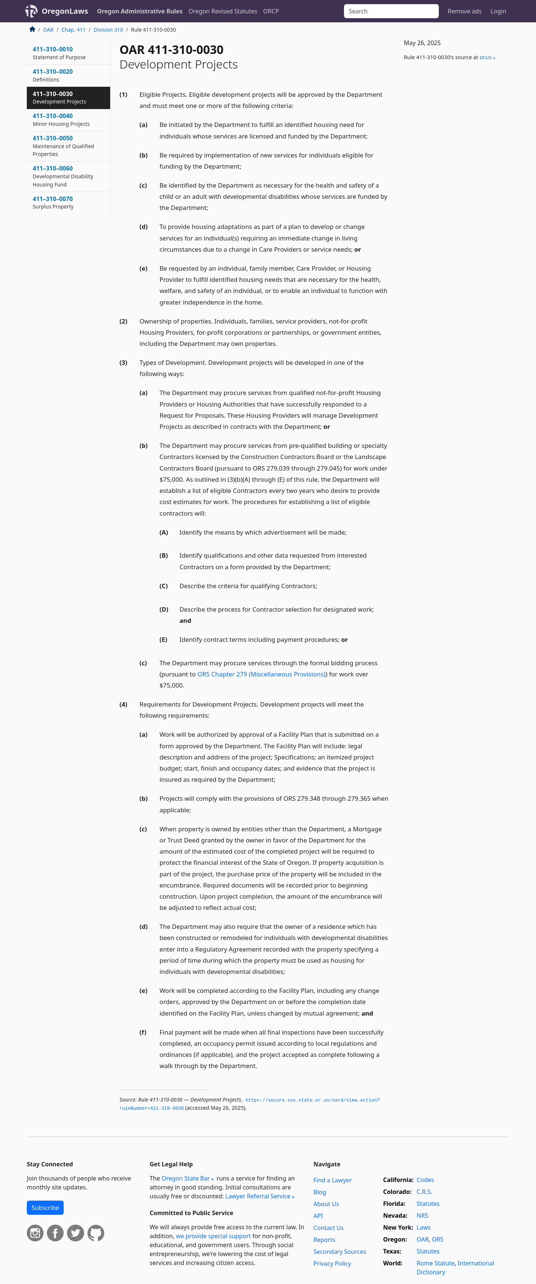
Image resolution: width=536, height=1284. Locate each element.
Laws (424, 1227)
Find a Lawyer (332, 1180)
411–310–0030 (59, 97)
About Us (326, 1204)
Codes (425, 1180)
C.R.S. (424, 1192)
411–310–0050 (63, 146)
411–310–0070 (53, 202)
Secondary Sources (339, 1252)
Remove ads (465, 11)
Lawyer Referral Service (257, 1196)
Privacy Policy (332, 1263)
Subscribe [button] (45, 1208)
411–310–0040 (61, 119)
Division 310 (108, 29)
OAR (48, 29)
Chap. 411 (73, 29)
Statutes (428, 1203)
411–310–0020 (53, 75)
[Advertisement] (453, 190)
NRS (422, 1215)
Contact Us (328, 1228)
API (318, 1216)
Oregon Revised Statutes (222, 11)
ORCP (271, 11)
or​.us (486, 57)
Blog (319, 1192)
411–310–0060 (63, 176)
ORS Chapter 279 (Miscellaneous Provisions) (261, 674)
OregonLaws (65, 11)
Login (498, 11)
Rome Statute (435, 1263)
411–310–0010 (59, 53)
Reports (324, 1240)
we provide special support (213, 1236)
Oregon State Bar (186, 1178)
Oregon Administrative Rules (140, 11)
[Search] (391, 11)
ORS (437, 1239)
